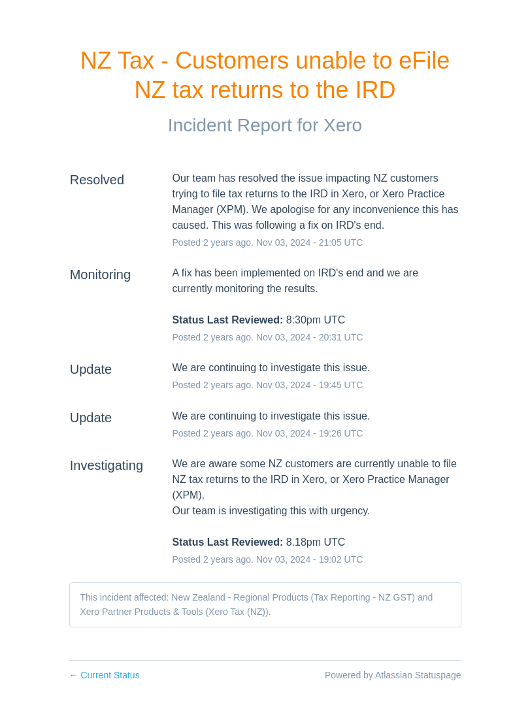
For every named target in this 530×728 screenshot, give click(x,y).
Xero (342, 125)
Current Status (104, 675)
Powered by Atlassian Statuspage (393, 675)
